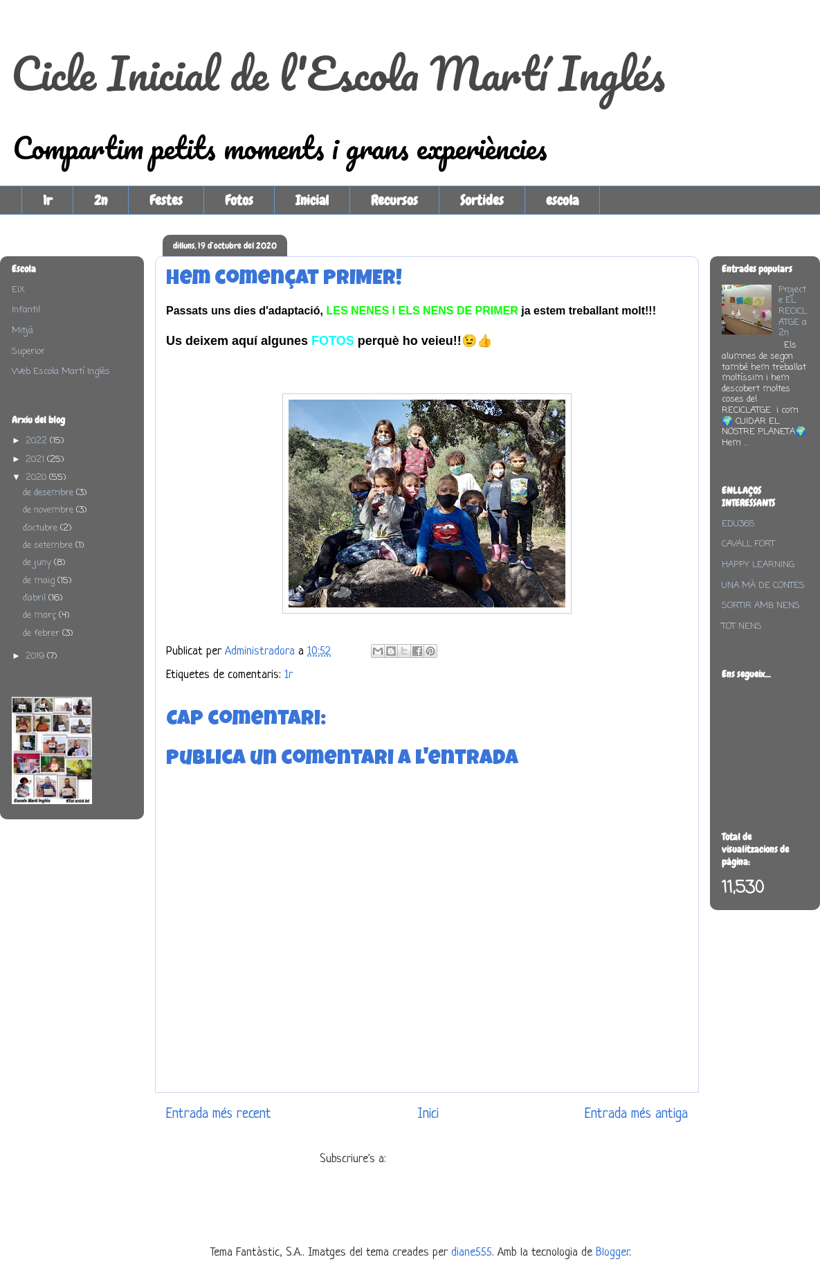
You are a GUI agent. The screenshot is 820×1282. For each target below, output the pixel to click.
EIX (18, 289)
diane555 (471, 1252)
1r (47, 200)
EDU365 (738, 524)
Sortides (482, 200)
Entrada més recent (218, 1114)
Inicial (312, 200)
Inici (428, 1114)
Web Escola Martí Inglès (61, 371)
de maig (40, 580)
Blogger (612, 1252)
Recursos (394, 200)
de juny (38, 562)
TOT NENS (742, 626)
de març (41, 615)
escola (562, 200)
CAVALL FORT (748, 544)
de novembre (49, 510)
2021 (36, 459)
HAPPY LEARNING (758, 564)
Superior (28, 351)
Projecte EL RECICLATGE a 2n (792, 311)
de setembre (49, 545)
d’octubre (41, 528)
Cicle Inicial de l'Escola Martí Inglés (338, 73)
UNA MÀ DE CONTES (763, 585)
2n (100, 200)
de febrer (42, 633)
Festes (166, 200)
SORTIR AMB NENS (761, 605)
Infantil (26, 310)
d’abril (35, 598)
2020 (37, 477)
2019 (36, 656)
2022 (38, 440)
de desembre (49, 492)
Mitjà (22, 330)
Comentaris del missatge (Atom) (462, 1159)
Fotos (239, 200)
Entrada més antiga (636, 1114)
